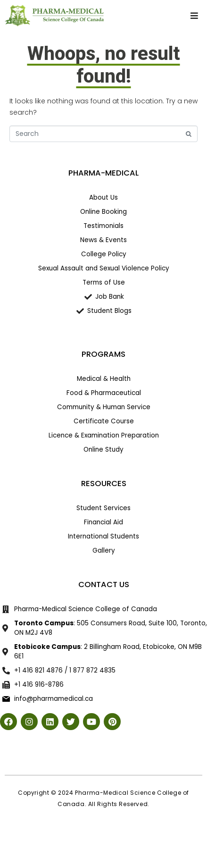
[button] (194, 15)
